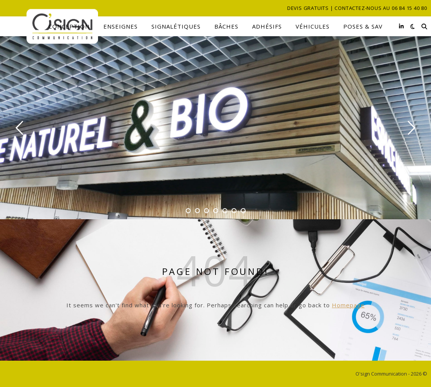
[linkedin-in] (401, 26)
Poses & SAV (363, 26)
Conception (69, 26)
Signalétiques (176, 26)
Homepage (348, 305)
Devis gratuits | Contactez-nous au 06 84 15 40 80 (357, 8)
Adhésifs (267, 26)
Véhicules (313, 26)
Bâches (226, 26)
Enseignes (120, 26)
